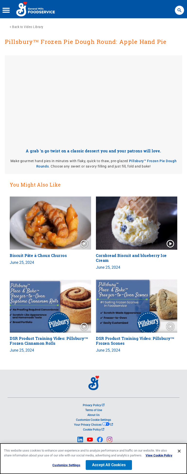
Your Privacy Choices (93, 424)
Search (179, 8)
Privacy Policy (93, 405)
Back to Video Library (27, 27)
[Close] (179, 451)
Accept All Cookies (109, 465)
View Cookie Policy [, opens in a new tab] (159, 455)
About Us (93, 415)
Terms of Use (93, 410)
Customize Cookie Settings (93, 420)
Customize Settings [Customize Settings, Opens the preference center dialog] (66, 465)
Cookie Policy (93, 429)
